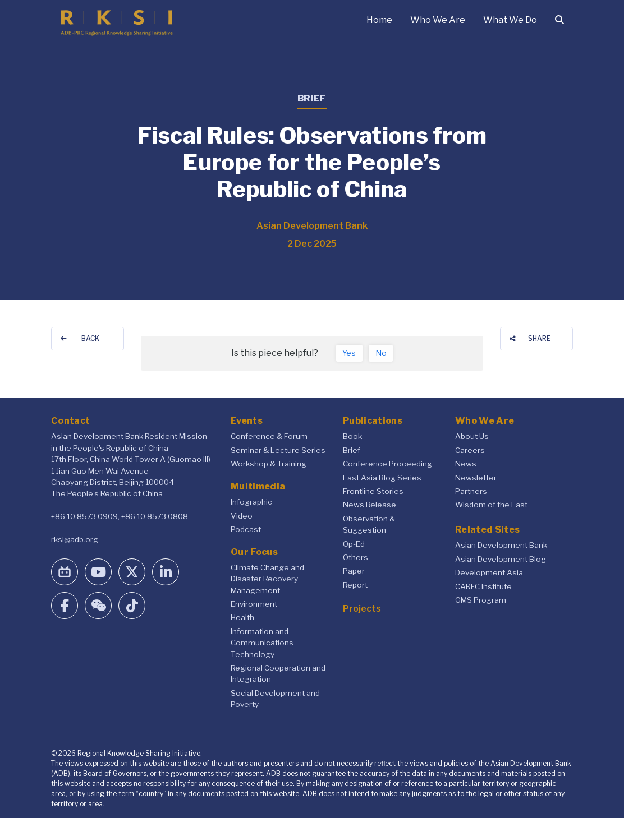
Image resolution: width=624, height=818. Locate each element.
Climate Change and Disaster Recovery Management (267, 579)
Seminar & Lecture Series (278, 450)
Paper (354, 570)
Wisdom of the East (491, 504)
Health (242, 617)
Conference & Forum (269, 436)
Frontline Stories (373, 491)
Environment (254, 603)
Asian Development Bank (501, 544)
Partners (471, 491)
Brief (351, 450)
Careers (470, 450)
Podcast (246, 529)
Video (242, 515)
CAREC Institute (483, 586)
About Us (472, 436)
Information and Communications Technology (262, 643)
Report (355, 584)
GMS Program (480, 599)
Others (355, 557)
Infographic (251, 501)
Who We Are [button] (437, 20)
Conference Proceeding (387, 463)
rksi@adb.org (74, 539)
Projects (362, 608)
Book (352, 436)
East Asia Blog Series (382, 477)
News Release (369, 504)
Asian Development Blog (500, 558)
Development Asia (489, 572)
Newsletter (476, 477)
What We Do (510, 20)
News (465, 463)
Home (379, 20)
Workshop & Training (268, 463)
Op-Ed (354, 543)
